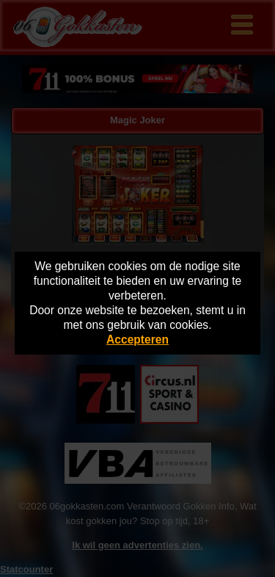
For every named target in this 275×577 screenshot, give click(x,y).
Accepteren (137, 339)
